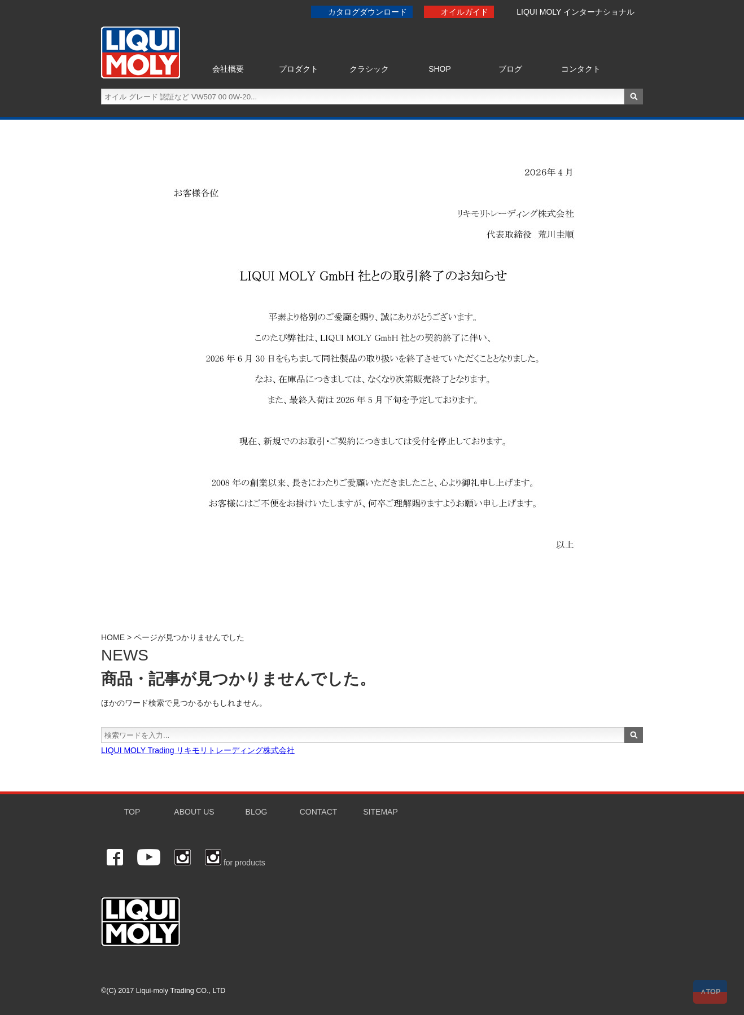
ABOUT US (194, 811)
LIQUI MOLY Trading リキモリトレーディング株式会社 (198, 750)
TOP (132, 811)
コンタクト (581, 68)
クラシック (369, 68)
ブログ (510, 68)
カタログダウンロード (367, 11)
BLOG (257, 811)
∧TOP (710, 992)
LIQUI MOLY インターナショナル (575, 11)
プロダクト (298, 68)
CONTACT (319, 811)
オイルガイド (464, 11)
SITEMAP (380, 811)
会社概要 (228, 68)
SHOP (439, 68)
